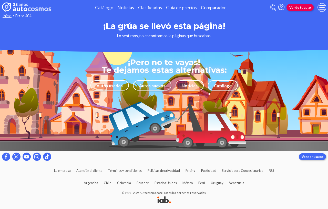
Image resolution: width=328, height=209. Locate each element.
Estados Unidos (166, 183)
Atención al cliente (89, 170)
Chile (107, 183)
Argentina (91, 183)
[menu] (321, 7)
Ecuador (143, 183)
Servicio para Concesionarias (242, 170)
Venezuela (236, 183)
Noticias (125, 7)
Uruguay (217, 183)
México (187, 183)
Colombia (124, 183)
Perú (201, 183)
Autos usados (110, 85)
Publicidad (208, 170)
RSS (271, 170)
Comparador (213, 7)
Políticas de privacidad (164, 170)
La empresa (62, 170)
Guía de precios (181, 7)
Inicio (7, 16)
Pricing (190, 170)
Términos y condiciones (125, 170)
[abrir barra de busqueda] (273, 8)
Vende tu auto (300, 7)
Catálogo (104, 7)
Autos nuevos (152, 85)
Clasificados (150, 7)
